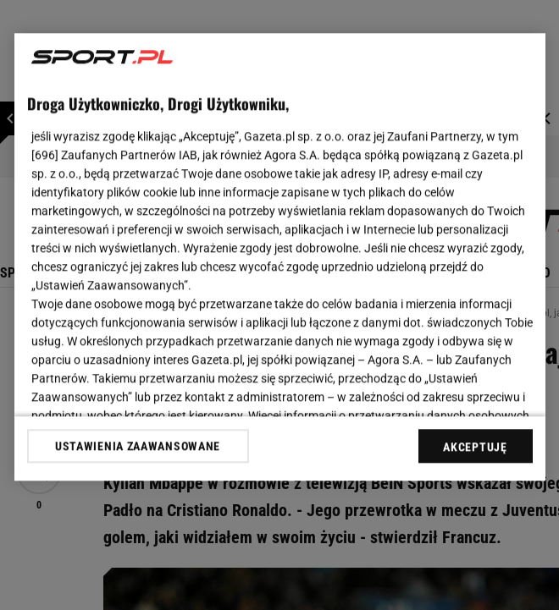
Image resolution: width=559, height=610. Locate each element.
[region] (279, 257)
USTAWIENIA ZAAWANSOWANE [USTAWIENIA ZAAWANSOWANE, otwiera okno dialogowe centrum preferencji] (137, 446)
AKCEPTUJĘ (474, 446)
